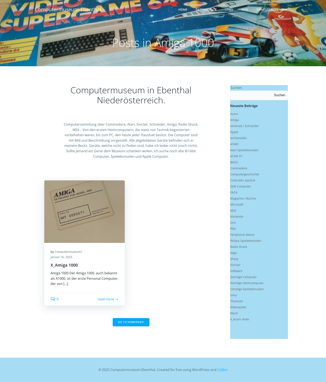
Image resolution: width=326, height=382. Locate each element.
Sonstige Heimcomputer (247, 283)
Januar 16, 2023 (61, 257)
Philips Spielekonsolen (245, 241)
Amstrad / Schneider (244, 126)
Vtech (234, 313)
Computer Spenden (272, 9)
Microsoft (236, 204)
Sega (233, 253)
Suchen (236, 87)
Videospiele (238, 307)
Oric (233, 223)
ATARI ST (236, 156)
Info (244, 9)
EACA (233, 192)
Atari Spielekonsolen (244, 150)
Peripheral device (242, 235)
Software (236, 271)
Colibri (222, 369)
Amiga (234, 120)
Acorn (234, 114)
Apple (234, 132)
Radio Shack (238, 247)
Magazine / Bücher (243, 198)
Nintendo (236, 216)
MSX (233, 210)
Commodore (238, 168)
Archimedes (238, 138)
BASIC (234, 162)
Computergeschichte (244, 174)
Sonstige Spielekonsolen (247, 289)
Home (182, 9)
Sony (233, 295)
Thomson (236, 301)
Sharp (234, 259)
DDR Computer (240, 186)
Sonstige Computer (243, 277)
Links (229, 9)
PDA (233, 229)
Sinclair (235, 265)
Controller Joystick (242, 180)
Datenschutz (206, 9)
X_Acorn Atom (239, 319)
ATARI (234, 144)
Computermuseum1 (69, 252)
